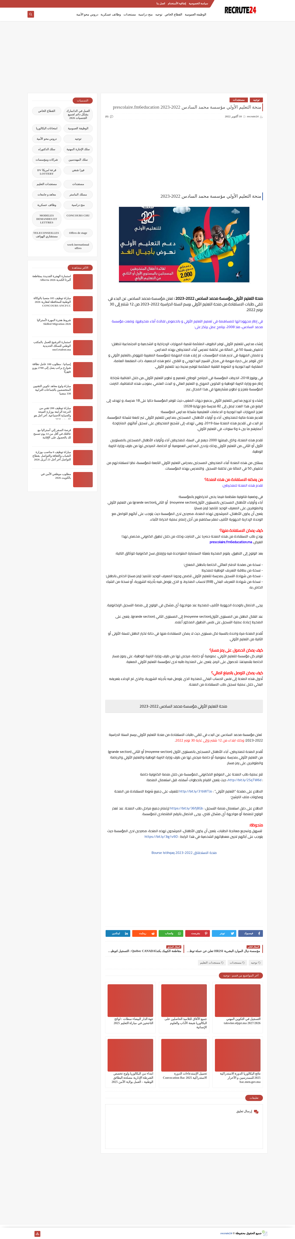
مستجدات (129, 14)
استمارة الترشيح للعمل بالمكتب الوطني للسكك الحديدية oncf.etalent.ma (52, 346)
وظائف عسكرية (111, 14)
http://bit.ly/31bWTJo (195, 791)
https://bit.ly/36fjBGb (186, 808)
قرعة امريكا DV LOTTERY (46, 172)
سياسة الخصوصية (198, 3)
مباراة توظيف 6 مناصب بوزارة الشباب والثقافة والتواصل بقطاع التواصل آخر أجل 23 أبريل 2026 (52, 455)
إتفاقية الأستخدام (177, 3)
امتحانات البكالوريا (46, 128)
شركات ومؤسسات (47, 159)
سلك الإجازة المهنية (78, 149)
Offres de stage (78, 232)
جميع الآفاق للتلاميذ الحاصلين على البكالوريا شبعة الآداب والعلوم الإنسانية (186, 1023)
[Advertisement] (147, 59)
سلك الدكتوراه (46, 149)
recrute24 (226, 1233)
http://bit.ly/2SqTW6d (245, 780)
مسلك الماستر (78, 194)
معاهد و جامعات (47, 194)
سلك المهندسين (78, 159)
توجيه (158, 14)
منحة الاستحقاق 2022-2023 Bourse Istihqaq (184, 852)
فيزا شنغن (78, 170)
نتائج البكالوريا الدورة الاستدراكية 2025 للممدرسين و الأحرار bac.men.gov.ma (240, 1078)
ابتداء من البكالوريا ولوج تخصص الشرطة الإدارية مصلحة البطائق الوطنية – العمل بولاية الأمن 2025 (132, 1078)
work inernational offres (78, 246)
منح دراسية (145, 14)
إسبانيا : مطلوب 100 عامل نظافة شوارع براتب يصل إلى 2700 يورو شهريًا (51, 367)
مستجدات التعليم (211, 962)
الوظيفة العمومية (195, 14)
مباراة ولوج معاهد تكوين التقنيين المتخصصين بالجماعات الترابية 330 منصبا (52, 389)
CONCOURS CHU (78, 215)
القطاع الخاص (173, 14)
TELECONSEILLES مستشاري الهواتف (46, 234)
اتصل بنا (160, 3)
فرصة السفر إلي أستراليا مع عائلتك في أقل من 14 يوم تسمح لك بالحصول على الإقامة (52, 433)
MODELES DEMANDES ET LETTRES (46, 219)
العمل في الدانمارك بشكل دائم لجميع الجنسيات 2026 (78, 114)
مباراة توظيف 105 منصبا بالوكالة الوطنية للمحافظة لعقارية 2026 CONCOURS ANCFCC (52, 302)
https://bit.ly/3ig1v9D (161, 836)
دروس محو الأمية (87, 14)
